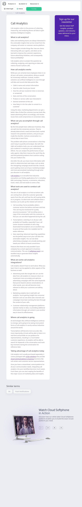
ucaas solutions (31, 357)
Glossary (9, 13)
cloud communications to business (22, 359)
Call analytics (15, 176)
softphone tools (34, 251)
